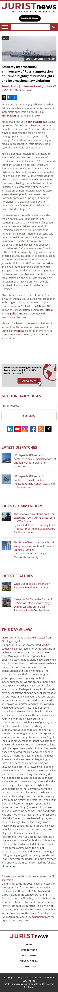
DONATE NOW (29, 18)
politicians (16, 313)
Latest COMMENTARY (22, 505)
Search (53, 27)
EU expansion (36, 917)
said (35, 104)
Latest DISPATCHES (19, 447)
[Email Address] (29, 405)
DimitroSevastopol (35, 58)
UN (39, 306)
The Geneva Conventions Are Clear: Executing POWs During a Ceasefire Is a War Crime (34, 517)
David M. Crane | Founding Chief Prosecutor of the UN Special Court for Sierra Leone (34, 528)
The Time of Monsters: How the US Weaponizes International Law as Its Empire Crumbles (35, 546)
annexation (9, 115)
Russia (49, 310)
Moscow (19, 330)
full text (51, 862)
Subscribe (29, 415)
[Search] (30, 27)
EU (48, 306)
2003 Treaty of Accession (41, 883)
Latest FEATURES (17, 575)
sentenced (43, 263)
